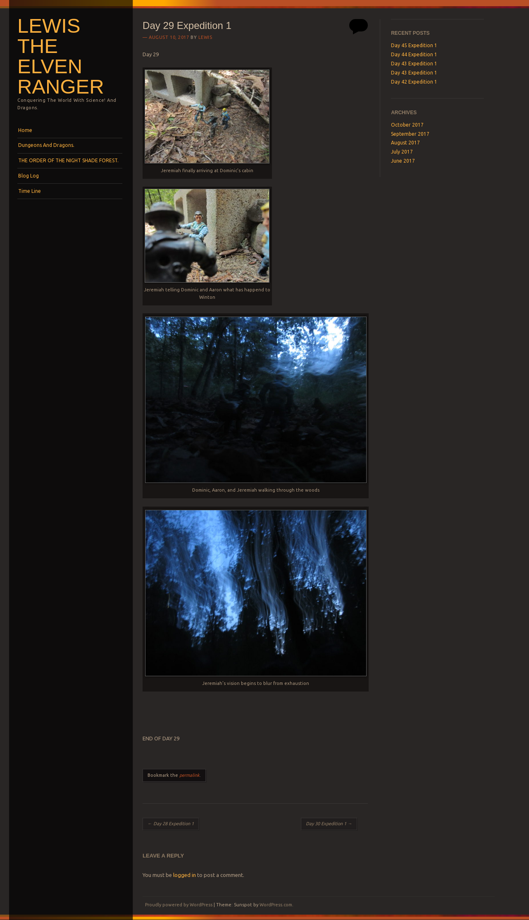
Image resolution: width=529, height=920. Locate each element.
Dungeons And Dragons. (46, 145)
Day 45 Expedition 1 (414, 45)
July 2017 (402, 151)
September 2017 (410, 134)
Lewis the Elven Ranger (60, 56)
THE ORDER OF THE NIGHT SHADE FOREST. (68, 160)
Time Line (29, 191)
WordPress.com (276, 904)
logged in (184, 875)
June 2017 (403, 160)
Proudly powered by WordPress (178, 904)
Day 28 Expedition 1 (171, 823)
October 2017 (407, 124)
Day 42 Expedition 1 (414, 81)
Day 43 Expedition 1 (414, 63)
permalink (189, 775)
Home (25, 130)
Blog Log (28, 175)
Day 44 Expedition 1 (414, 54)
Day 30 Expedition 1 (329, 823)
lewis (205, 37)
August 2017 (405, 142)
